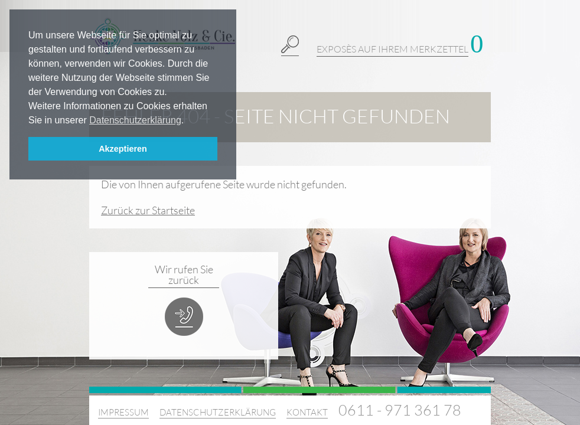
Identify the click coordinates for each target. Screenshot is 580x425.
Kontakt (307, 412)
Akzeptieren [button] (123, 148)
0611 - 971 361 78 (399, 410)
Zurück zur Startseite (148, 210)
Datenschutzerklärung (217, 412)
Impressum (123, 412)
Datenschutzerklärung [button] (135, 120)
